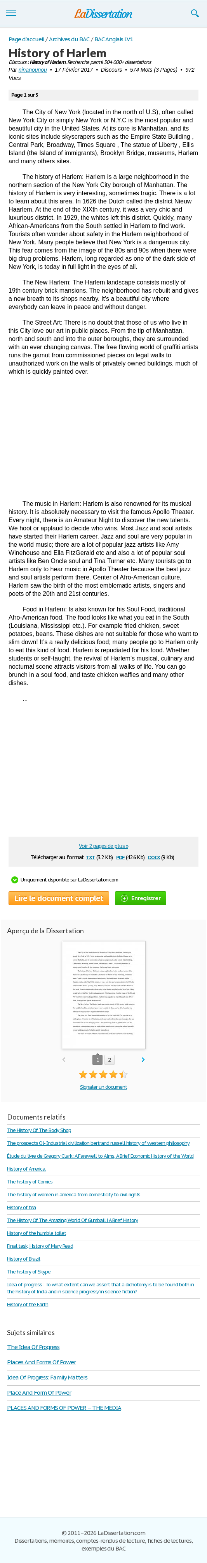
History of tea (21, 1207)
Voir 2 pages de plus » (103, 845)
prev (63, 1060)
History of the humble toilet (36, 1233)
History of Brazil (23, 1259)
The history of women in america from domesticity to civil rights (73, 1194)
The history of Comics (29, 1181)
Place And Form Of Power (39, 1392)
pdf (120, 856)
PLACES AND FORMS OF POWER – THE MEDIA (64, 1407)
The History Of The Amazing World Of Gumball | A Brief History (72, 1220)
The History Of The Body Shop (39, 1130)
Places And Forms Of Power (41, 1362)
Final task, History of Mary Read (40, 1246)
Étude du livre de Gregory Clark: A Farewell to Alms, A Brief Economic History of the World (100, 1156)
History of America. (26, 1169)
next (143, 1060)
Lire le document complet (58, 898)
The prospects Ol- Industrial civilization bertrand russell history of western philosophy (98, 1143)
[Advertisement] (103, 437)
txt (90, 856)
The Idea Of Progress (33, 1347)
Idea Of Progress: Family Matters (47, 1377)
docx (154, 856)
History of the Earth (27, 1304)
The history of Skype (28, 1271)
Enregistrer (140, 898)
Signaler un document (103, 1087)
